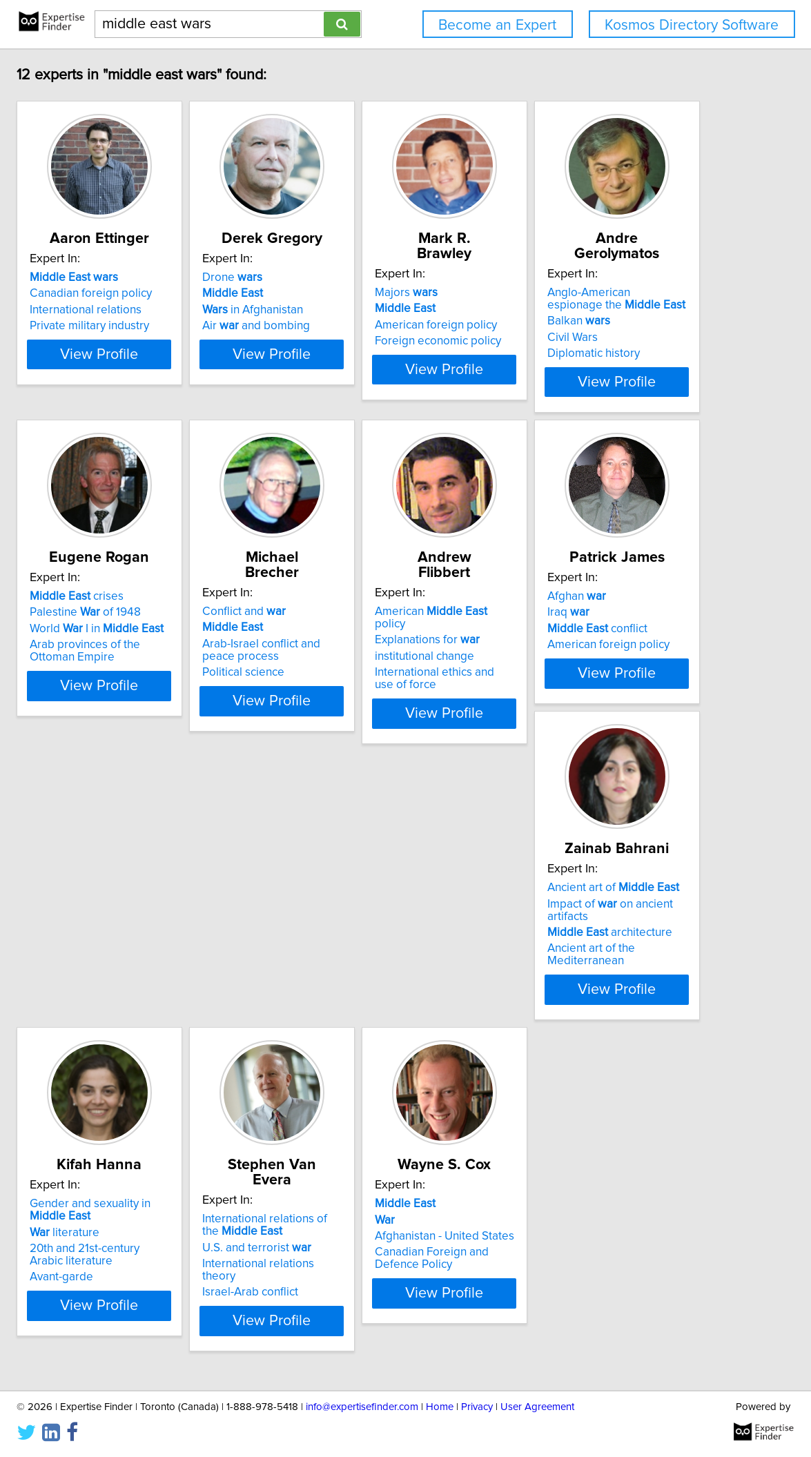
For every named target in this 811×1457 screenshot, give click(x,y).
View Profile (195, 379)
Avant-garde (140, 1299)
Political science (563, 654)
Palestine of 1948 (371, 609)
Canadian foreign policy (169, 293)
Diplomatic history (154, 654)
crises (362, 593)
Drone (345, 277)
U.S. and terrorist (369, 1254)
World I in (382, 626)
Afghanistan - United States (592, 1258)
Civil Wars (133, 638)
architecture (584, 942)
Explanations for (160, 925)
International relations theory (389, 1270)
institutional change (158, 942)
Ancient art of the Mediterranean (606, 958)
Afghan (344, 909)
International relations (164, 310)
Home (439, 1407)
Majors (553, 277)
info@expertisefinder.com (362, 1407)
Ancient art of (588, 909)
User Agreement (537, 1407)
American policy (181, 909)
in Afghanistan (365, 310)
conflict (365, 942)
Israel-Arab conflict (363, 1286)
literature (143, 1254)
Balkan (139, 622)
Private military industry (168, 326)
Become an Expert (497, 25)
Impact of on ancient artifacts (607, 925)
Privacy (477, 1407)
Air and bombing (369, 326)
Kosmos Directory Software (692, 25)
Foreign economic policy (585, 326)
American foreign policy (583, 310)
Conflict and (564, 593)
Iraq (336, 925)
